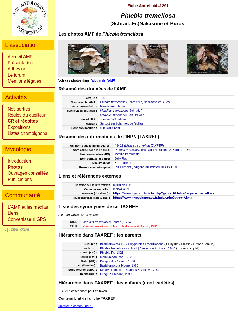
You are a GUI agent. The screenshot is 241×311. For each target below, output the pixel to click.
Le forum (17, 75)
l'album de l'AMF (102, 80)
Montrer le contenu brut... (75, 306)
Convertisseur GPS (27, 219)
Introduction (19, 161)
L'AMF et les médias (28, 207)
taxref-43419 (122, 184)
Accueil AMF (20, 56)
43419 (119, 145)
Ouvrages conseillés (28, 173)
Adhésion (17, 68)
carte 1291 (113, 127)
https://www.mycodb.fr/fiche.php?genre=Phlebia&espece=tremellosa (163, 193)
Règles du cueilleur (27, 115)
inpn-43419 (121, 189)
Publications (20, 179)
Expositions (19, 127)
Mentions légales (24, 81)
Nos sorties (19, 109)
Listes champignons (27, 133)
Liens (13, 213)
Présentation (20, 62)
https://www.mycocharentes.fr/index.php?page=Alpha (152, 197)
